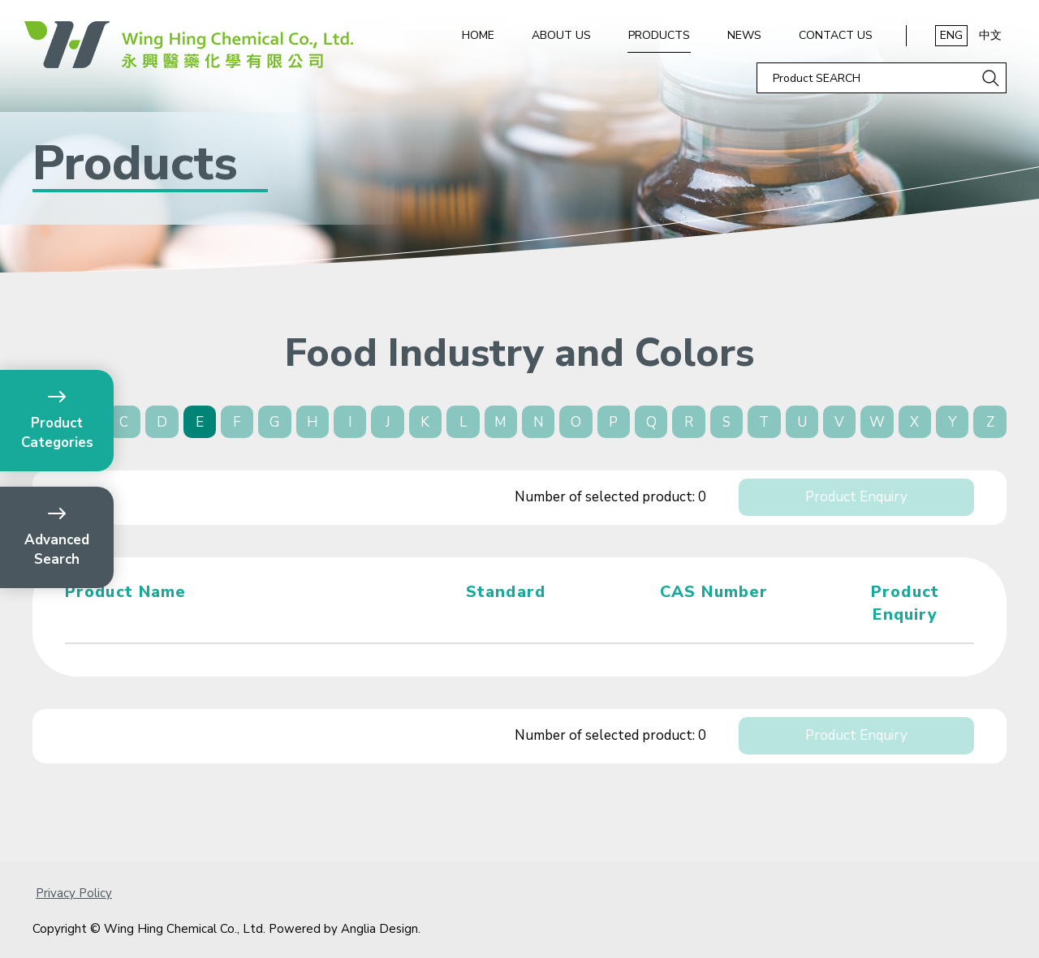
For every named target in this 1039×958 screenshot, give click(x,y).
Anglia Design (379, 929)
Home (478, 35)
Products (659, 35)
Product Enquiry (856, 497)
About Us (561, 35)
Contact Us (836, 35)
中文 (990, 35)
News (744, 35)
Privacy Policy (74, 893)
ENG (951, 35)
